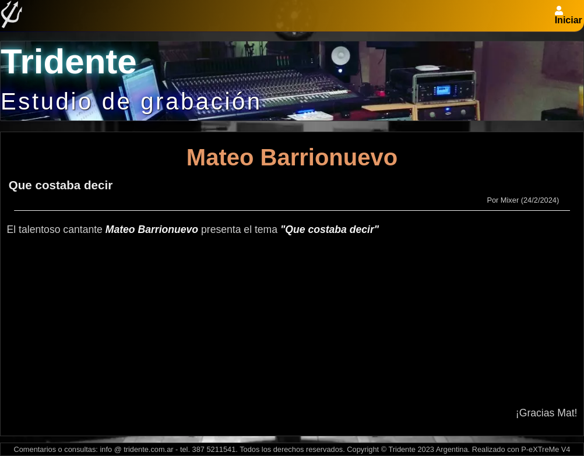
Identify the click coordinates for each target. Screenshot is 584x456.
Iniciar (568, 20)
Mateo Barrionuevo (292, 157)
